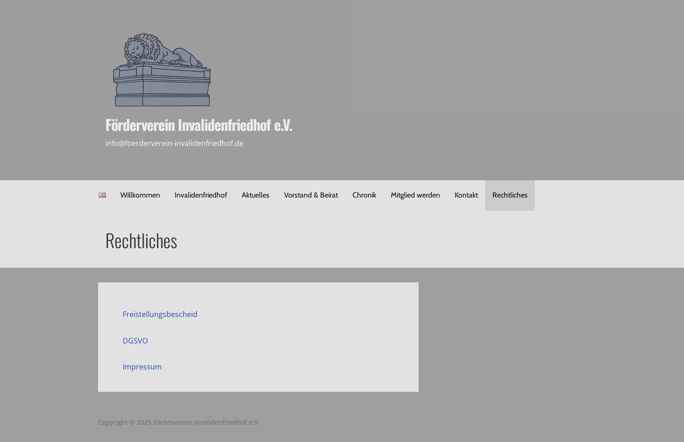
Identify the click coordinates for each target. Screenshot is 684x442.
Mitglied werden (415, 195)
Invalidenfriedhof (201, 195)
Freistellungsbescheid (160, 314)
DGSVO (135, 341)
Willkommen (140, 195)
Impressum (142, 367)
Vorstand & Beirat (311, 195)
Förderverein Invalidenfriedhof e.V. (198, 124)
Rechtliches (510, 195)
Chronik (364, 195)
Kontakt (466, 195)
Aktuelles (255, 195)
